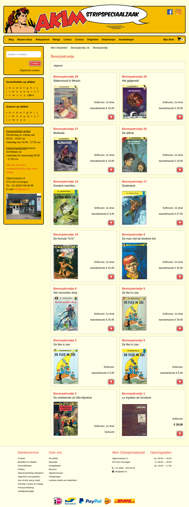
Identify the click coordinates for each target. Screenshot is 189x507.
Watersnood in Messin (66, 80)
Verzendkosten (25, 466)
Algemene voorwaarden (29, 477)
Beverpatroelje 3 (64, 393)
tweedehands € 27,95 (171, 213)
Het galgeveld (130, 80)
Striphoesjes (108, 39)
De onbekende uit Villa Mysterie (72, 397)
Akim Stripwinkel (59, 48)
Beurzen (53, 469)
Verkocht (109, 432)
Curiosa (79, 39)
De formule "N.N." (64, 238)
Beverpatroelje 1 (133, 393)
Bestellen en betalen (27, 462)
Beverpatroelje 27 (65, 129)
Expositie (53, 462)
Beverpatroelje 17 (134, 181)
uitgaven (58, 65)
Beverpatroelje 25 (134, 129)
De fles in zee (130, 292)
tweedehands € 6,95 (171, 372)
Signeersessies (56, 473)
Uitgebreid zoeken (30, 70)
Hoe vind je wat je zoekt (29, 480)
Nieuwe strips (24, 39)
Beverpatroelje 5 (133, 288)
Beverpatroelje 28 (134, 76)
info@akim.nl (22, 189)
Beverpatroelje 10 (65, 234)
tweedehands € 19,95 (102, 108)
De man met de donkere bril (139, 238)
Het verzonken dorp (65, 292)
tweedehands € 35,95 (171, 268)
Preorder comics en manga (30, 484)
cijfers (31, 95)
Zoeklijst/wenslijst (26, 491)
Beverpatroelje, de (80, 48)
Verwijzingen (54, 477)
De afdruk (128, 133)
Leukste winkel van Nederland (63, 480)
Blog (11, 39)
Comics (67, 39)
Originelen (92, 39)
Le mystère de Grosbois (136, 397)
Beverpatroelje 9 (133, 234)
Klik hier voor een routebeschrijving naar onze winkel (21, 169)
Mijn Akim (168, 39)
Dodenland (128, 185)
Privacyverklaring (26, 487)
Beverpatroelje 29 (65, 76)
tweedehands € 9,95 (103, 213)
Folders (21, 469)
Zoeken (35, 63)
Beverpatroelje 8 (64, 288)
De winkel (53, 458)
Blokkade (59, 133)
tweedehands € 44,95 (102, 268)
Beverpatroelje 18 (65, 181)
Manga (56, 39)
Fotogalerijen (55, 466)
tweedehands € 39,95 (171, 319)
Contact (21, 458)
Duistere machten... (65, 185)
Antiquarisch (42, 39)
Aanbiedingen (126, 39)
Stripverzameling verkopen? (31, 473)
